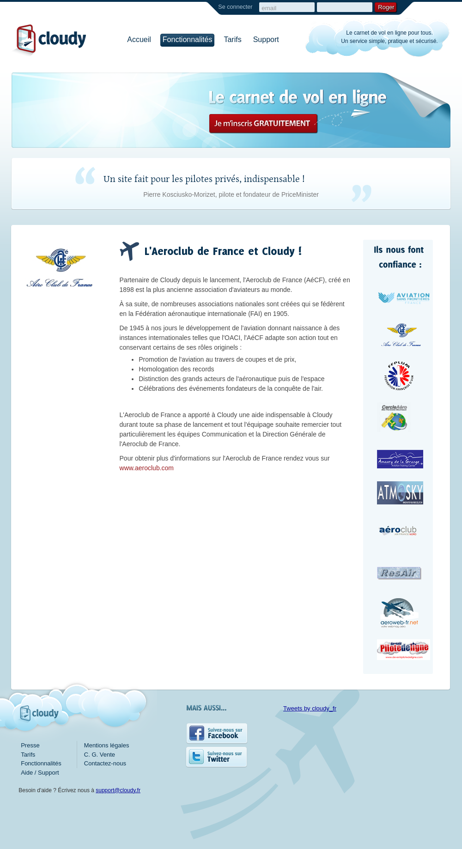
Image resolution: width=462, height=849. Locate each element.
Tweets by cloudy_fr (309, 708)
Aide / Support (40, 772)
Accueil (139, 39)
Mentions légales (106, 745)
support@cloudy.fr (118, 790)
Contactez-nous (105, 763)
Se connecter (235, 7)
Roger (386, 7)
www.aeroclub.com (147, 468)
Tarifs (232, 39)
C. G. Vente (99, 754)
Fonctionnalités (188, 39)
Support (266, 39)
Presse (30, 745)
